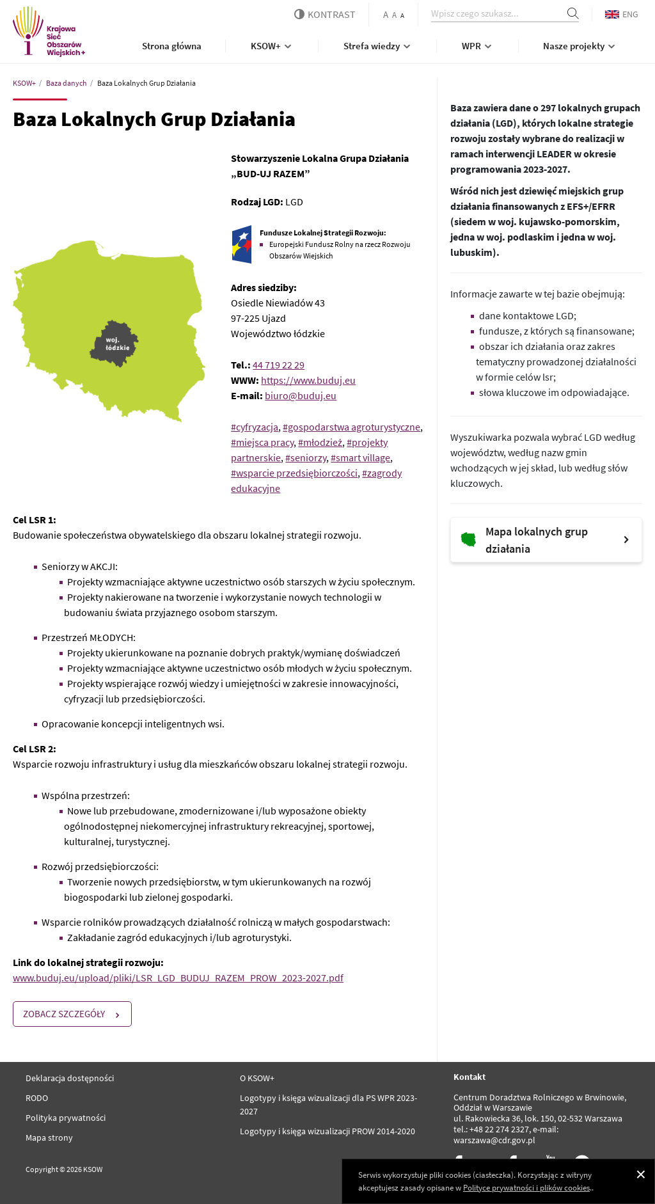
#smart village (360, 457)
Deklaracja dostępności (70, 1078)
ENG (621, 14)
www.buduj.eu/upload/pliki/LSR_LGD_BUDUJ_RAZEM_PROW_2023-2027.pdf (178, 977)
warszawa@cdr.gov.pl (494, 1140)
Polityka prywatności (66, 1117)
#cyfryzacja (254, 426)
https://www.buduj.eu (308, 380)
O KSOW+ (257, 1078)
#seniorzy (305, 457)
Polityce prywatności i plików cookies (526, 1187)
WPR (478, 46)
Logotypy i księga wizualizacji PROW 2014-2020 (327, 1131)
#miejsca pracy (262, 442)
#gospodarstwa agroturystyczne (351, 426)
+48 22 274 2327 (499, 1129)
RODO (37, 1098)
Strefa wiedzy (378, 46)
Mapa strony (49, 1137)
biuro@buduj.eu (300, 395)
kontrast (325, 14)
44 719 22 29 (278, 364)
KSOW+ (272, 46)
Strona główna (171, 46)
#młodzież (320, 442)
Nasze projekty (580, 46)
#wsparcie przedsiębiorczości (294, 472)
